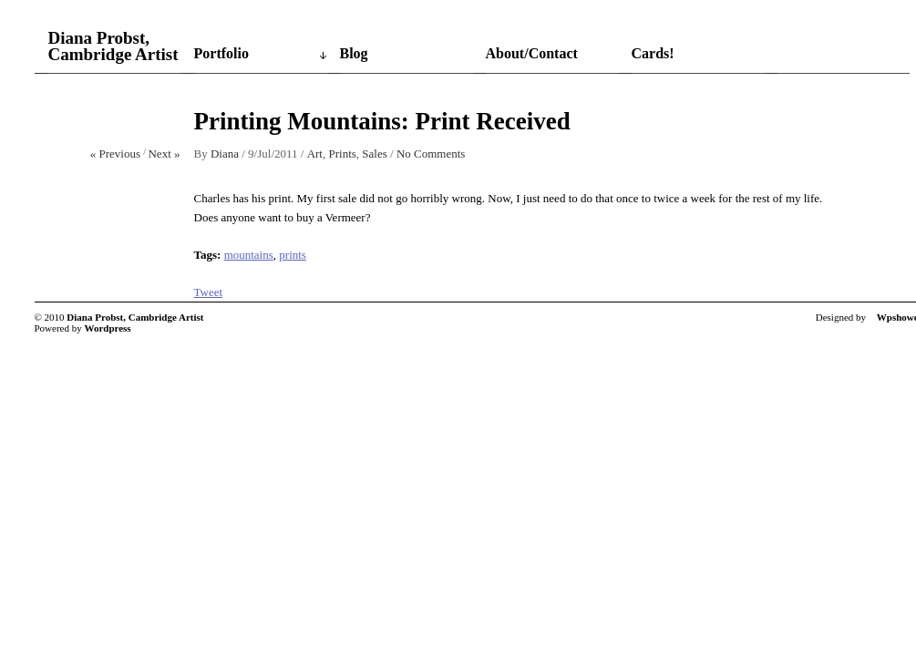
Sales (374, 153)
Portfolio (221, 53)
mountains (248, 254)
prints (292, 254)
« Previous (115, 153)
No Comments (430, 153)
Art (315, 153)
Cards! (653, 53)
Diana (225, 153)
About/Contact (532, 53)
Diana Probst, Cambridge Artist (113, 46)
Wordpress (108, 328)
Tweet (208, 292)
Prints (341, 153)
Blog (354, 53)
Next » (164, 153)
